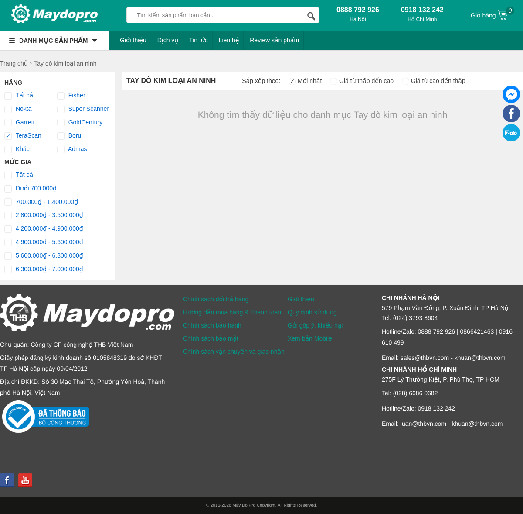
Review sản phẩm (274, 40)
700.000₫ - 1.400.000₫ (41, 202)
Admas (72, 149)
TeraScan (22, 136)
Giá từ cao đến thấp (433, 80)
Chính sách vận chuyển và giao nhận (234, 351)
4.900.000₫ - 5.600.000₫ (43, 242)
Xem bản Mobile (310, 338)
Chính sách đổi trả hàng (215, 299)
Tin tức (198, 40)
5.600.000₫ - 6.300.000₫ (43, 256)
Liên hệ (229, 40)
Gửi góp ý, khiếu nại (315, 325)
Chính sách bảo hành (212, 325)
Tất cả (18, 96)
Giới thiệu (133, 40)
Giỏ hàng (492, 14)
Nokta (17, 109)
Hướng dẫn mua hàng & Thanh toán (232, 312)
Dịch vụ (168, 40)
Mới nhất (305, 80)
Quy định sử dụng (312, 312)
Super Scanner (83, 109)
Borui (70, 136)
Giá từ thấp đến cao (362, 80)
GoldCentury (79, 123)
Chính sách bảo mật (210, 338)
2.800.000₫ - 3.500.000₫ (43, 215)
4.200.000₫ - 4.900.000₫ (43, 229)
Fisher (71, 96)
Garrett (19, 123)
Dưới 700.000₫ (30, 189)
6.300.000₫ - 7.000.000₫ (43, 269)
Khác (17, 149)
